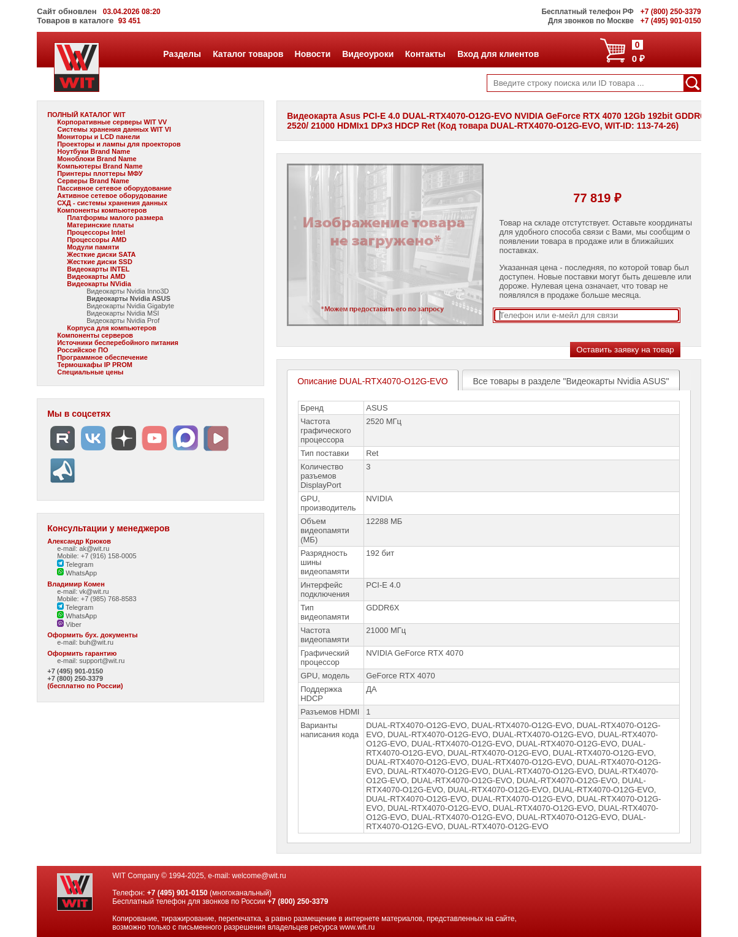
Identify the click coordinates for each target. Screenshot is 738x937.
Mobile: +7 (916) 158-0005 (96, 556)
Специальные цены (90, 372)
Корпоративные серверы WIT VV (112, 122)
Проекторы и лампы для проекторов (119, 144)
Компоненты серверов (95, 335)
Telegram (75, 564)
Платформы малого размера (115, 217)
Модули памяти (93, 247)
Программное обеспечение (102, 357)
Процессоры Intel (96, 232)
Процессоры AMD (96, 239)
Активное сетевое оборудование (112, 195)
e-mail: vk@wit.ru (83, 591)
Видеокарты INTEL (98, 269)
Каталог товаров (248, 54)
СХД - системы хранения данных (112, 203)
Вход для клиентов (497, 54)
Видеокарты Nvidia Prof (122, 320)
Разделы (181, 54)
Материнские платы (100, 225)
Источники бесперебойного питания (117, 342)
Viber (69, 624)
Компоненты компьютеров (101, 210)
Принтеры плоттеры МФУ (100, 173)
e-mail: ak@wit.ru (83, 548)
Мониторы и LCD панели (98, 136)
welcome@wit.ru (259, 875)
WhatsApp (77, 573)
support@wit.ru (101, 660)
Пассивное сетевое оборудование (114, 188)
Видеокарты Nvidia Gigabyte (130, 305)
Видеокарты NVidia (99, 283)
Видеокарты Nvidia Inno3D (127, 291)
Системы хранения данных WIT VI (114, 129)
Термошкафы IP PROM (94, 364)
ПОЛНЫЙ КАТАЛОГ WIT (86, 114)
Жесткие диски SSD (99, 261)
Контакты (425, 54)
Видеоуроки (367, 54)
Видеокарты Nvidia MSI (122, 313)
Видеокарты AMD (96, 276)
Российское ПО (82, 350)
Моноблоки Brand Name (96, 158)
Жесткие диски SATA (101, 254)
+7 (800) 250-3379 (75, 678)
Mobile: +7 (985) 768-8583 (96, 598)
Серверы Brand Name (93, 180)
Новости (312, 54)
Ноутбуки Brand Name (93, 151)
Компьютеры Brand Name (99, 166)
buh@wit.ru (96, 642)
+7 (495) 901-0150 (75, 671)
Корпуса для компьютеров (111, 328)
